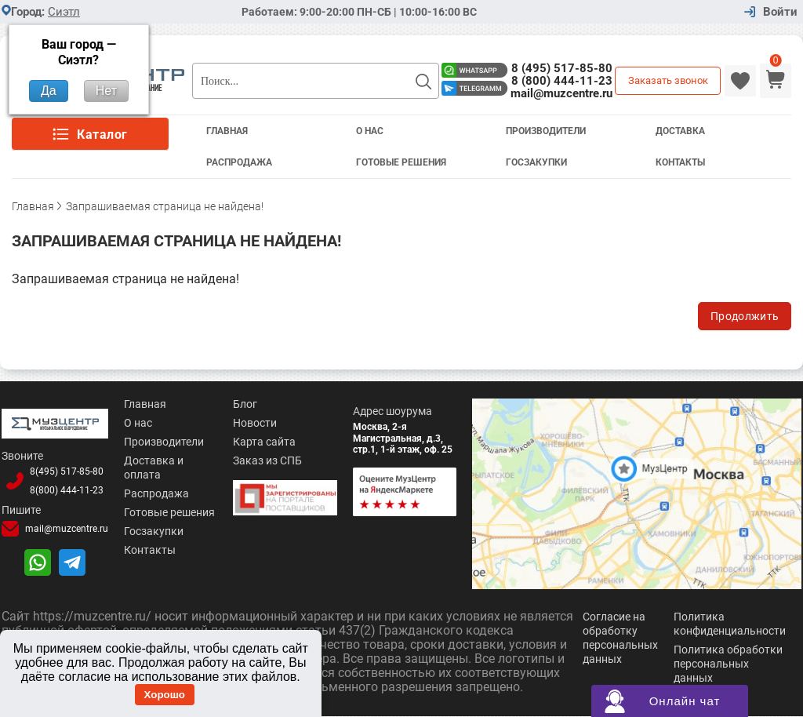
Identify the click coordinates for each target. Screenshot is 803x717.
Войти (780, 12)
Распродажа (239, 162)
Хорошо (164, 695)
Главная (227, 131)
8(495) (67, 471)
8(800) (67, 490)
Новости (255, 423)
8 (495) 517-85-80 (561, 68)
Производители (546, 131)
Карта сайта (264, 441)
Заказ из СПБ (267, 460)
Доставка (680, 131)
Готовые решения (401, 162)
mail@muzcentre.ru (561, 93)
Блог (245, 404)
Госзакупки (536, 162)
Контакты (680, 162)
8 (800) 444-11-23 (561, 81)
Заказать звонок (668, 80)
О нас (138, 423)
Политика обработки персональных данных (728, 664)
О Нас (369, 131)
